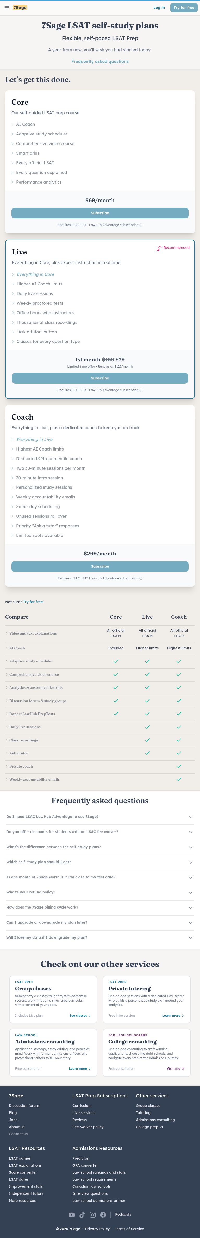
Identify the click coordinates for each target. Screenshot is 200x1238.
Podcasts (123, 1214)
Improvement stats (26, 1186)
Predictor (80, 1158)
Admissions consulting (155, 1119)
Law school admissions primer (99, 1200)
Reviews (79, 1119)
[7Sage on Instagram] (93, 1215)
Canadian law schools (91, 1186)
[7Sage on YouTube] (72, 1215)
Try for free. (33, 601)
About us (16, 1126)
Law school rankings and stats (99, 1172)
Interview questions (90, 1193)
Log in (159, 7)
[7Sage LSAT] (20, 7)
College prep (150, 1126)
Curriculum (82, 1105)
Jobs (13, 1119)
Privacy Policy (97, 1229)
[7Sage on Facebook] (103, 1215)
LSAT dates (19, 1179)
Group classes (148, 1105)
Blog (13, 1112)
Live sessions (83, 1112)
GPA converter (85, 1165)
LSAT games (20, 1158)
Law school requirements (94, 1179)
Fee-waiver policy (88, 1126)
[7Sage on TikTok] (82, 1215)
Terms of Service (129, 1229)
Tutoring (143, 1112)
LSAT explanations (25, 1165)
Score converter (23, 1172)
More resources (22, 1200)
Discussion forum (24, 1105)
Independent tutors (26, 1193)
